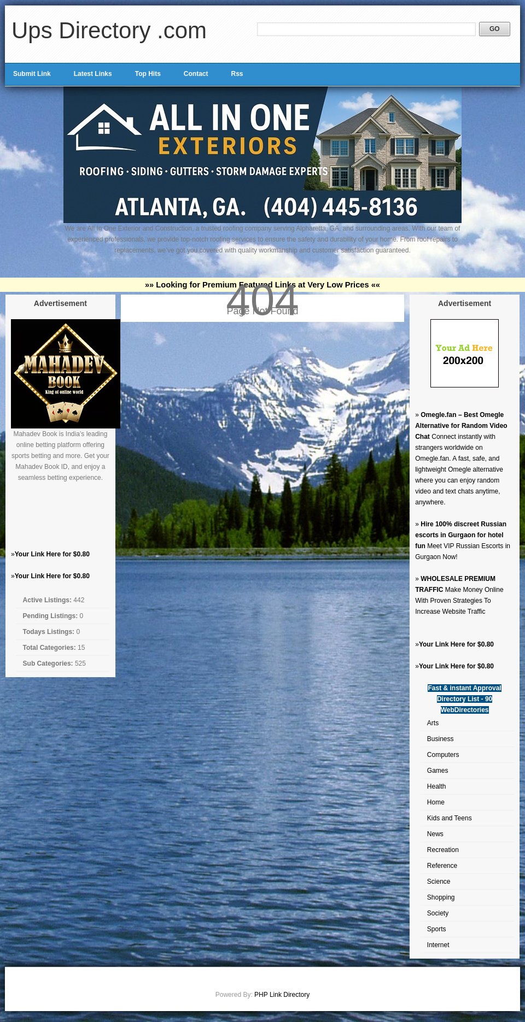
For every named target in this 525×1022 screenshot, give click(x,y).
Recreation (443, 850)
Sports (436, 929)
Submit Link (32, 74)
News (435, 834)
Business (440, 739)
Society (437, 913)
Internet (438, 945)
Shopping (441, 897)
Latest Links (93, 74)
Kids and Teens (449, 818)
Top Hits (148, 74)
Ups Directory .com (109, 30)
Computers (443, 755)
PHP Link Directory (282, 994)
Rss (237, 74)
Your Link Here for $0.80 (52, 554)
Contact (196, 74)
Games (437, 770)
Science (439, 881)
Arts (433, 723)
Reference (442, 866)
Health (436, 786)
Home (436, 802)
